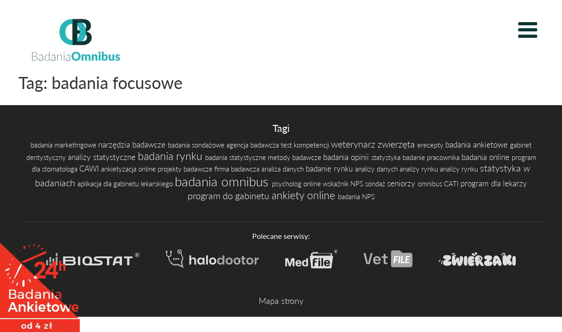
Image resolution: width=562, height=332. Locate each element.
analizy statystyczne (103, 157)
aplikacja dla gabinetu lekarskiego (126, 184)
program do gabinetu (230, 195)
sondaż (376, 184)
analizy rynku (420, 169)
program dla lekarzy (494, 183)
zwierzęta (397, 143)
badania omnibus (223, 181)
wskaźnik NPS (344, 184)
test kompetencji (306, 145)
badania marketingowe (64, 145)
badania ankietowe (477, 144)
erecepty (431, 145)
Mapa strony (281, 301)
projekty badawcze (186, 169)
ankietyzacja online (129, 169)
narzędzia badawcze (133, 144)
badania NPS (356, 197)
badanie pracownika (431, 157)
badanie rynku (330, 168)
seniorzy (402, 183)
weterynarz (354, 143)
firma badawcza (237, 169)
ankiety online (305, 195)
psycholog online (297, 184)
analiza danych (283, 169)
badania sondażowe (197, 145)
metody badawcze (295, 157)
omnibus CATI (439, 184)
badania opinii (347, 157)
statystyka (386, 157)
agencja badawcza (253, 145)
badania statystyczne (236, 157)
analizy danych (377, 169)
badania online (486, 157)
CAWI (90, 168)
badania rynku (171, 156)
